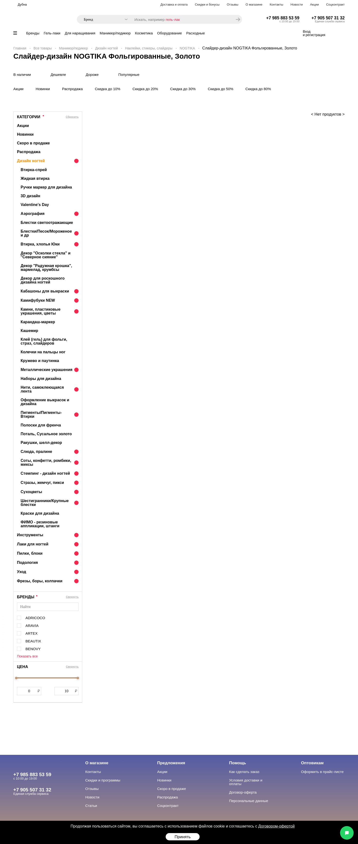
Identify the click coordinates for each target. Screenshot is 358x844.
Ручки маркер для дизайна (46, 187)
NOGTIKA (187, 48)
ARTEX (31, 633)
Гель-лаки (52, 33)
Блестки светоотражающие (47, 223)
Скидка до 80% (258, 89)
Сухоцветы (31, 492)
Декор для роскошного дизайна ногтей (43, 280)
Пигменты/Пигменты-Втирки (41, 414)
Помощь (237, 763)
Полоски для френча (41, 425)
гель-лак (173, 19)
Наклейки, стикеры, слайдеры (148, 48)
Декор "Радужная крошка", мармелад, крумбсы (46, 268)
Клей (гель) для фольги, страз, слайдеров (44, 341)
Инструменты (30, 535)
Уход (21, 572)
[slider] (16, 678)
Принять (183, 837)
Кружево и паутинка (40, 361)
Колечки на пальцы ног (43, 352)
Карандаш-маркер (38, 322)
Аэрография (33, 214)
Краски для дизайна (40, 513)
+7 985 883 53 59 (283, 18)
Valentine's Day (35, 205)
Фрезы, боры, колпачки (39, 581)
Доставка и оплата (173, 4)
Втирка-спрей (34, 170)
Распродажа (72, 89)
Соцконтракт (335, 4)
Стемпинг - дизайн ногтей (45, 473)
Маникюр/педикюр (115, 33)
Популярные (128, 74)
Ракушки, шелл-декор (41, 443)
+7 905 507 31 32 (328, 18)
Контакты (276, 4)
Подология (27, 562)
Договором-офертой (276, 826)
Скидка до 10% (107, 89)
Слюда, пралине (36, 452)
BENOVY (33, 649)
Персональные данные (248, 801)
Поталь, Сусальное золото (46, 434)
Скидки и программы (103, 780)
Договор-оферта (243, 792)
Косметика (144, 33)
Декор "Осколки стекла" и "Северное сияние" (46, 255)
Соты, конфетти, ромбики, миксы (46, 462)
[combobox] (103, 20)
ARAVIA (32, 625)
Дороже (92, 74)
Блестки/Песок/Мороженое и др (46, 233)
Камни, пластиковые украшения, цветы (40, 311)
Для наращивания (80, 33)
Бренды (32, 33)
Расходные (195, 33)
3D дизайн (30, 196)
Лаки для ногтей (33, 544)
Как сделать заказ (244, 771)
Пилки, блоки (29, 553)
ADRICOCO (35, 618)
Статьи (91, 805)
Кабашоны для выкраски (45, 291)
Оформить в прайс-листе (322, 771)
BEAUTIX (33, 641)
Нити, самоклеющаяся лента (42, 389)
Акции (314, 4)
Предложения (171, 763)
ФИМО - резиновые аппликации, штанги (40, 524)
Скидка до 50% (220, 89)
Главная (19, 48)
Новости (297, 4)
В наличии (22, 74)
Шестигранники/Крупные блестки (45, 503)
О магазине (254, 4)
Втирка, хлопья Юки (40, 244)
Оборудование (169, 33)
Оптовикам (312, 763)
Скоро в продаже (33, 143)
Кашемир (29, 331)
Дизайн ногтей (106, 48)
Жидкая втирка (35, 178)
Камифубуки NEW (38, 300)
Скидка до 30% (182, 89)
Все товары (42, 48)
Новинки (43, 89)
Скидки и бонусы (207, 4)
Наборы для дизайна (41, 379)
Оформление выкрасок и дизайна (45, 402)
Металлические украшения (47, 370)
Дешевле (58, 74)
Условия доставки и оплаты (245, 782)
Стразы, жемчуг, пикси (42, 483)
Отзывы (232, 4)
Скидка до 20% (145, 89)
